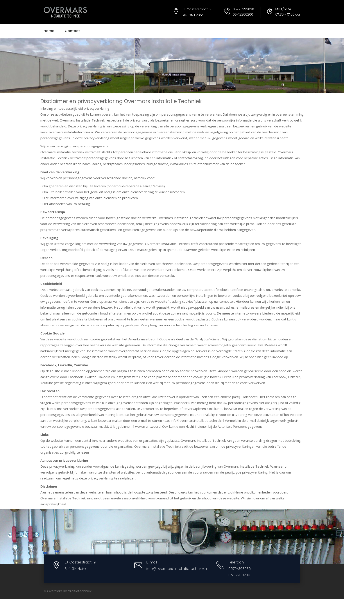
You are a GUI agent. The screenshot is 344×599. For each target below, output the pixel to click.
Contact (72, 30)
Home (49, 30)
